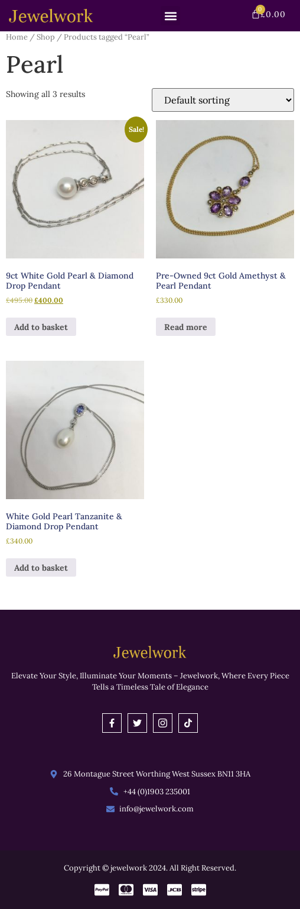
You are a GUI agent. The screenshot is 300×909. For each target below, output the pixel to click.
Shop (46, 37)
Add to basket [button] (41, 327)
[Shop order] (223, 100)
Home (17, 37)
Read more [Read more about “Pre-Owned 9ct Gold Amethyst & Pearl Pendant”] (185, 327)
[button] (170, 15)
